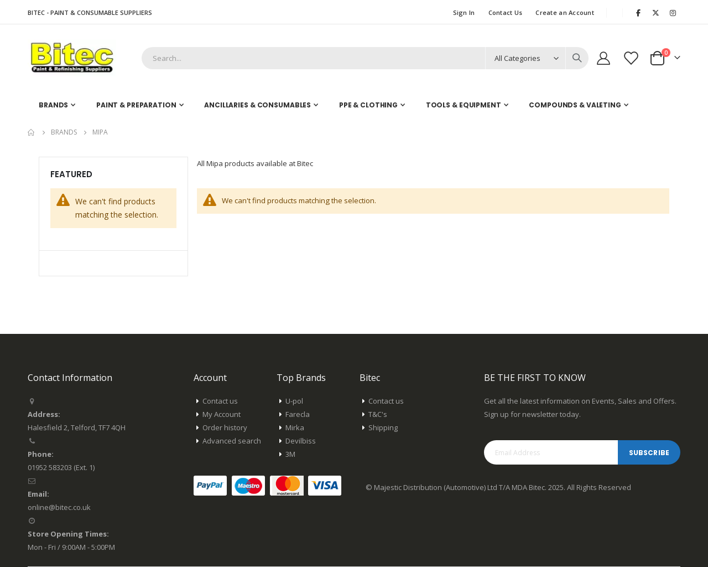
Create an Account (564, 12)
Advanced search (231, 441)
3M (290, 454)
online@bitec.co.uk (59, 507)
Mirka (294, 427)
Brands (64, 132)
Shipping (383, 427)
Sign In (464, 12)
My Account (221, 414)
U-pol (294, 401)
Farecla (297, 414)
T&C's (377, 414)
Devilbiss (300, 441)
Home (31, 132)
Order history (224, 427)
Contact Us (505, 12)
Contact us (220, 401)
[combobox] (365, 58)
